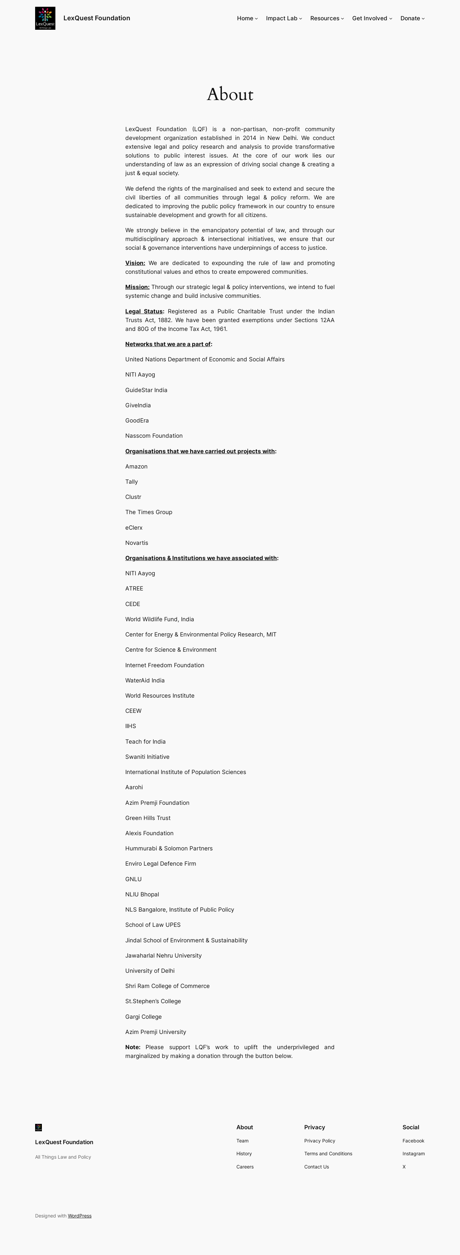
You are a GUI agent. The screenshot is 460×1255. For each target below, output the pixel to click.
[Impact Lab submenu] (300, 18)
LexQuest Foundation (96, 18)
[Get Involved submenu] (390, 18)
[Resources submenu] (342, 18)
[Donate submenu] (423, 18)
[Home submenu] (256, 18)
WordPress (80, 1215)
